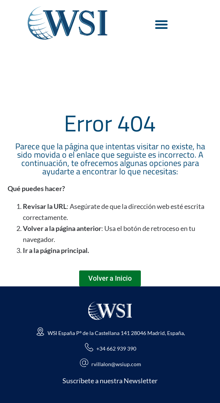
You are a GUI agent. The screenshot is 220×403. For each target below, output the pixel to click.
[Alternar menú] (161, 24)
